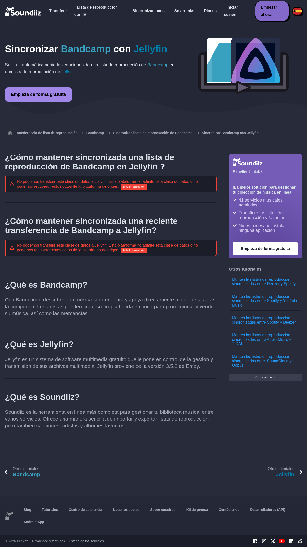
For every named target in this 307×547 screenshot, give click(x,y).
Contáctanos (229, 510)
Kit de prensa (197, 510)
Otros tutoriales (265, 377)
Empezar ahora (269, 11)
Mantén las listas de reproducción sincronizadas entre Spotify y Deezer (264, 320)
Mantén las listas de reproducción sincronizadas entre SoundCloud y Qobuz (262, 360)
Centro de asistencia (85, 510)
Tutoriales (50, 510)
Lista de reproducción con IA (96, 11)
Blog (27, 510)
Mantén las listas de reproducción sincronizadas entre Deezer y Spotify (264, 281)
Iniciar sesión (231, 11)
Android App (33, 522)
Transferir (58, 11)
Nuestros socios (126, 510)
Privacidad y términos (48, 541)
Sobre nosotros (162, 510)
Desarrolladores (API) (267, 510)
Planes (210, 11)
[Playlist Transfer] (23, 11)
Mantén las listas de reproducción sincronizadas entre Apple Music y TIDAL (261, 339)
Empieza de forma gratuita (38, 94)
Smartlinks (184, 11)
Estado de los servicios (86, 541)
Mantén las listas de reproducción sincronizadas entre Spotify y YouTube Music (265, 300)
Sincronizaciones (148, 11)
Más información (133, 186)
